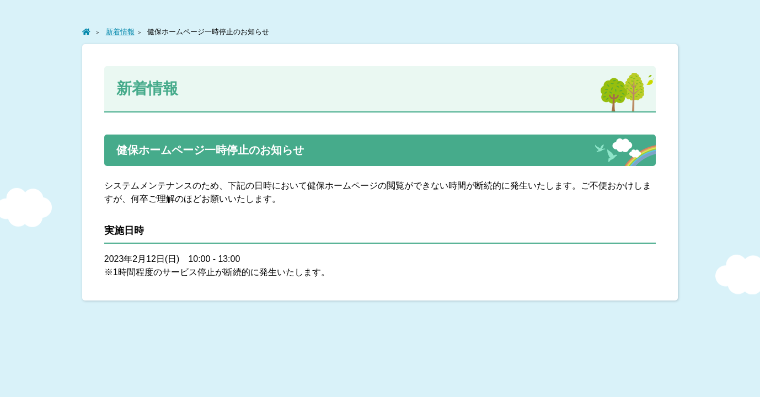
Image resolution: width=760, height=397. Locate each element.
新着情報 (120, 32)
